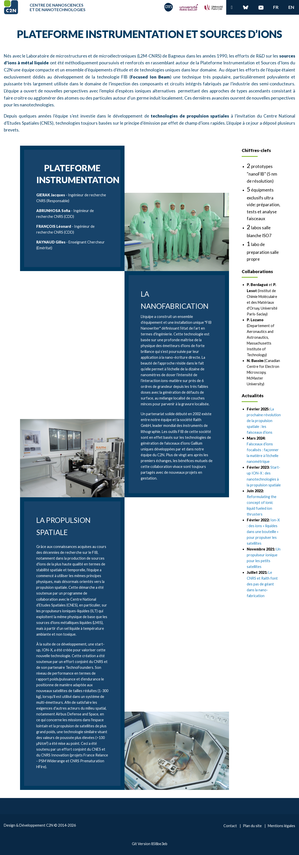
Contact (230, 826)
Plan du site (252, 826)
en (291, 7)
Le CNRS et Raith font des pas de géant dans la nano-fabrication (262, 584)
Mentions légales (281, 826)
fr (275, 7)
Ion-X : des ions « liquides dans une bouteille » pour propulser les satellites (263, 531)
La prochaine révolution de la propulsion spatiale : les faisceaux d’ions (264, 420)
